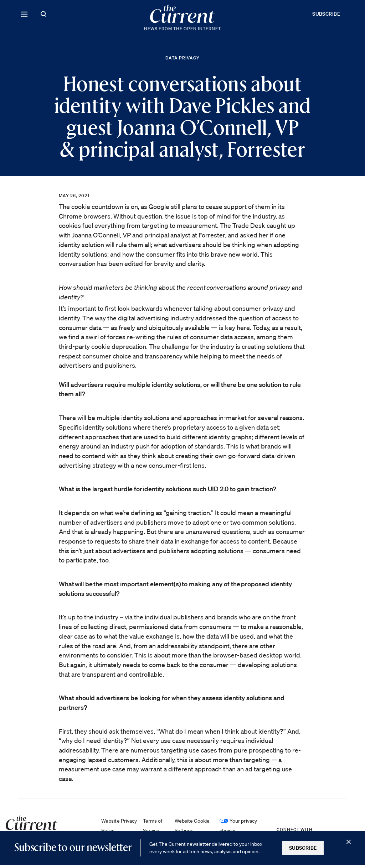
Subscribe (326, 14)
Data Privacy (182, 58)
